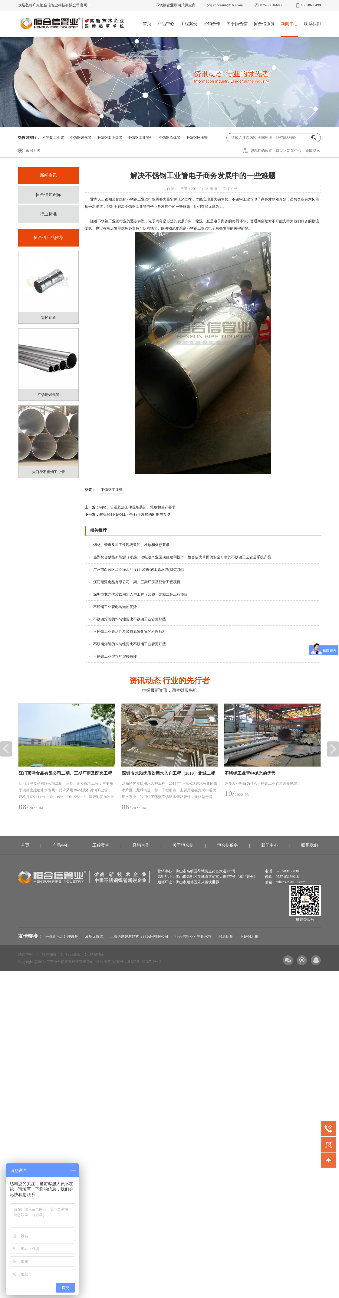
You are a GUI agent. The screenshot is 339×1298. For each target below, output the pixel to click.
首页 (147, 23)
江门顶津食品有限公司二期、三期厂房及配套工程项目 (136, 582)
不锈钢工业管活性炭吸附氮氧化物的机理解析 (129, 631)
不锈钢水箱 (249, 936)
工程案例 (188, 23)
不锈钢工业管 (53, 138)
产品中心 (165, 23)
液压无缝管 (94, 936)
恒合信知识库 (48, 194)
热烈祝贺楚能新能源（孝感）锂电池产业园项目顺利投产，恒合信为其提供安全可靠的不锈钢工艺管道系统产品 (182, 557)
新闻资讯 (312, 151)
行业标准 (48, 214)
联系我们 (312, 23)
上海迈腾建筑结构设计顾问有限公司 (139, 936)
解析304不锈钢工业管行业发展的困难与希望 (127, 514)
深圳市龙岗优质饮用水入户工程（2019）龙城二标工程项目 (140, 594)
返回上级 (33, 151)
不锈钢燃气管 (80, 138)
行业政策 (73, 954)
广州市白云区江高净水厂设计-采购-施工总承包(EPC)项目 (139, 569)
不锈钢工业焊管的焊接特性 (115, 656)
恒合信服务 (264, 23)
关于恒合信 (237, 23)
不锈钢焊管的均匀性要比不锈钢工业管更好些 (129, 619)
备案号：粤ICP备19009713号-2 (137, 962)
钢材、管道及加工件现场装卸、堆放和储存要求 (130, 507)
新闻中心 (289, 23)
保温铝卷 (226, 936)
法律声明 (25, 954)
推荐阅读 (49, 954)
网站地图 (97, 954)
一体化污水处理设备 (61, 936)
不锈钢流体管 (169, 138)
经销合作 (211, 23)
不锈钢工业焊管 (109, 138)
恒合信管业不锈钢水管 (193, 936)
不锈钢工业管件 (140, 138)
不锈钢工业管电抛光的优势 (115, 607)
